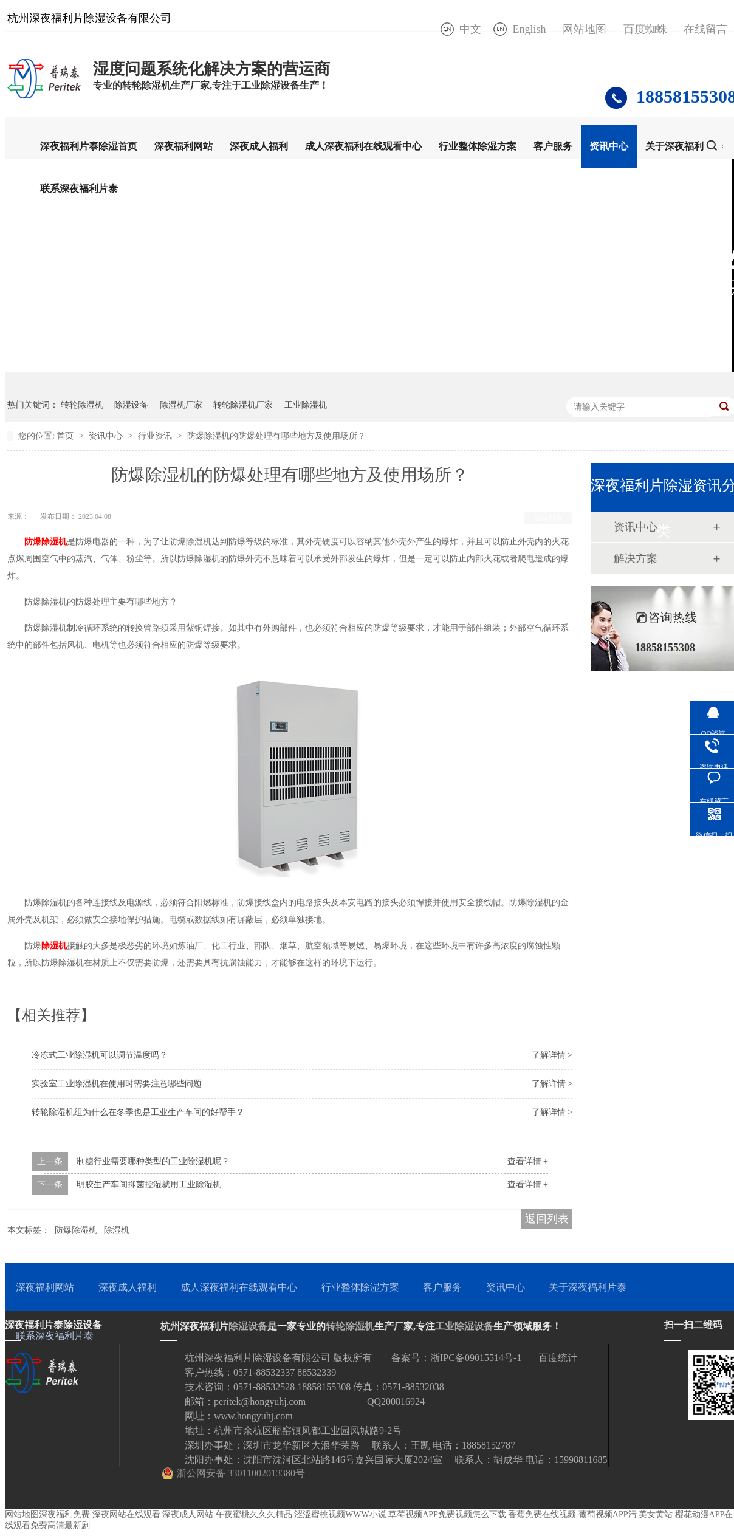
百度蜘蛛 (645, 29)
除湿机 (116, 1230)
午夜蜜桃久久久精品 (254, 1514)
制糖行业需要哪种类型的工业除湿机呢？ (153, 1161)
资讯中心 (608, 146)
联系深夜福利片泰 (79, 188)
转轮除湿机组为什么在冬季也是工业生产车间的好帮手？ (138, 1112)
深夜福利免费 (64, 1514)
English (529, 29)
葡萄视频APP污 (607, 1514)
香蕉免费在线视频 (542, 1514)
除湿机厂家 (181, 405)
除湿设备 (131, 405)
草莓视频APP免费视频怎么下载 (447, 1514)
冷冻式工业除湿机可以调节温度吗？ (100, 1055)
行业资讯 (156, 436)
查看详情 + (527, 1161)
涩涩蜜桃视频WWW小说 (340, 1514)
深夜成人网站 (187, 1514)
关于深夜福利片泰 (684, 146)
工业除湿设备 (464, 1326)
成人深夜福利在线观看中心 (363, 146)
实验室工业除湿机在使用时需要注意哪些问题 (117, 1083)
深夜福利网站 (183, 146)
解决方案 (635, 558)
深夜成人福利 (259, 146)
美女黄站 (656, 1514)
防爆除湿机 (76, 1230)
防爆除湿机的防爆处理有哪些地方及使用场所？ (276, 436)
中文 (470, 29)
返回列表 (548, 517)
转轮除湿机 (82, 405)
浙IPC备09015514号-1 (475, 1358)
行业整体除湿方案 (477, 146)
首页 (66, 436)
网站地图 (584, 29)
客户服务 (552, 146)
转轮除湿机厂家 (243, 405)
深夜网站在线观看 (126, 1514)
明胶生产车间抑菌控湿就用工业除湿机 (149, 1184)
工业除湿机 (305, 405)
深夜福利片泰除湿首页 (88, 146)
